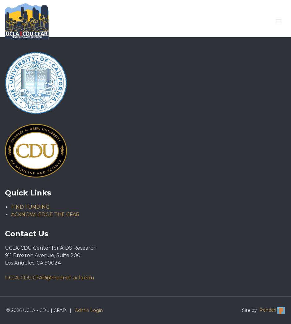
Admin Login (89, 310)
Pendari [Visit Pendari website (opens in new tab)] (272, 310)
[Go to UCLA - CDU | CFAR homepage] (27, 20)
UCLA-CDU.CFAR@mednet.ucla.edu (49, 278)
